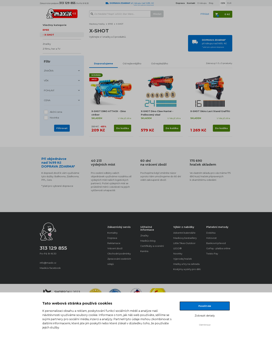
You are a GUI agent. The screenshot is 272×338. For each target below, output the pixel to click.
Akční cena (56, 112)
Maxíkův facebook (50, 268)
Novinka (54, 118)
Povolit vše (204, 306)
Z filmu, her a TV (51, 48)
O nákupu (202, 3)
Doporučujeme (103, 63)
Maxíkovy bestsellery (185, 238)
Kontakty (112, 232)
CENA (47, 100)
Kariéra (144, 251)
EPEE (46, 29)
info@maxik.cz (48, 262)
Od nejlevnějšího (132, 63)
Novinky (177, 253)
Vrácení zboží (114, 248)
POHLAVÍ (49, 90)
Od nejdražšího (159, 63)
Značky (47, 43)
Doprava (112, 238)
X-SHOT (49, 34)
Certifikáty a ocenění (152, 246)
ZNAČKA (48, 70)
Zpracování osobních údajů (119, 261)
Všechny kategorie (54, 25)
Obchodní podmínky (119, 253)
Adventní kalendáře (184, 232)
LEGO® (177, 248)
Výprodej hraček (182, 258)
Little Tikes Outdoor (184, 243)
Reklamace (113, 243)
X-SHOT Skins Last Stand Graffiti (210, 111)
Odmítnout (205, 324)
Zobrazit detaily (205, 315)
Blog (211, 3)
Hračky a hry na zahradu (186, 264)
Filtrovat (61, 128)
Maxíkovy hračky (97, 24)
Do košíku (122, 128)
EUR (229, 3)
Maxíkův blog (147, 240)
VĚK (46, 80)
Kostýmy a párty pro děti (186, 269)
